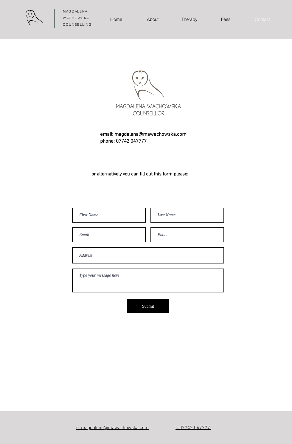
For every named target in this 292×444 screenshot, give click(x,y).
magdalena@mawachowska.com (150, 135)
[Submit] (148, 306)
